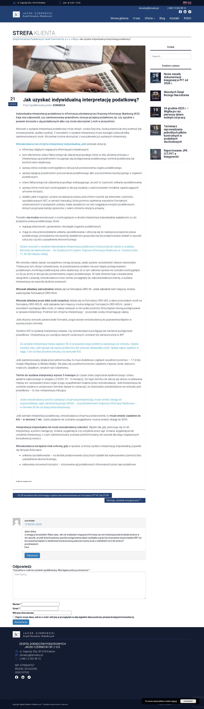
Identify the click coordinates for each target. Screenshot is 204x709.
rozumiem (188, 701)
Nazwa (17, 604)
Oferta (150, 18)
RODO (187, 18)
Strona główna (119, 18)
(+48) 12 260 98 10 (30, 658)
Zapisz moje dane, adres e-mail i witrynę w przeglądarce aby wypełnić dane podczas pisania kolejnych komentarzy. (74, 617)
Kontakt (174, 18)
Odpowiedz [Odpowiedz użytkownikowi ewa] (32, 555)
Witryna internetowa (23, 613)
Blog (162, 18)
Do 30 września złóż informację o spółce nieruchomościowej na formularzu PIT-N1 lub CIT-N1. (62, 495)
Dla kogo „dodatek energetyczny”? (125, 500)
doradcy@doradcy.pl (31, 655)
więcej (174, 701)
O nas (136, 18)
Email (16, 608)
